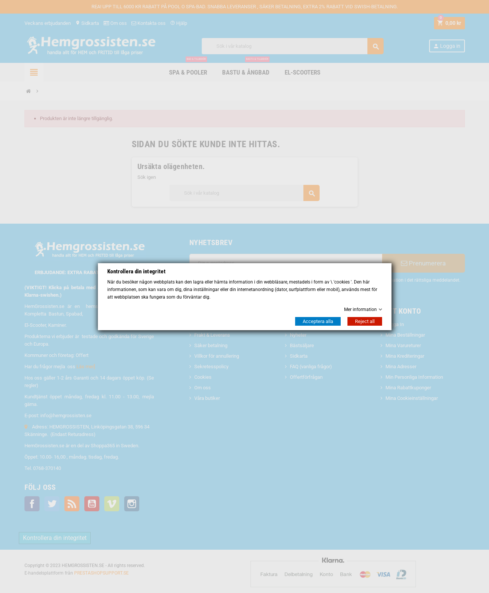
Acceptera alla (318, 321)
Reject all (365, 321)
